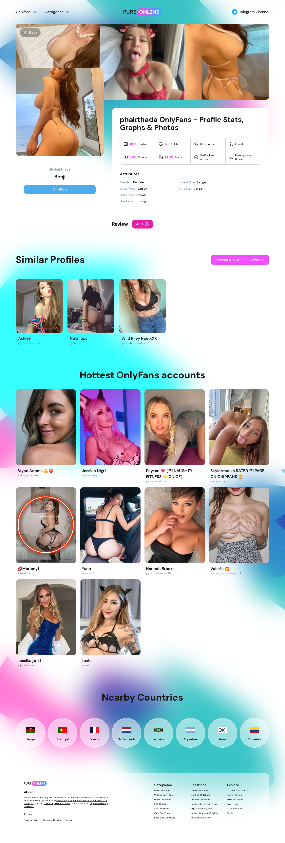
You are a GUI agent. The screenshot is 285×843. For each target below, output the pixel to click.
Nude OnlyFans (162, 799)
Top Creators (234, 795)
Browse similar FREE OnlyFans (240, 259)
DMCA (68, 820)
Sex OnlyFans (161, 808)
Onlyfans (26, 11)
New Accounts (235, 808)
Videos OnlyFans (163, 795)
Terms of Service (52, 820)
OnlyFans (60, 189)
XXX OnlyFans (161, 804)
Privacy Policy (32, 820)
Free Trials (232, 804)
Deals (230, 813)
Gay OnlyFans (162, 813)
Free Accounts (235, 799)
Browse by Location (238, 790)
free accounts (62, 803)
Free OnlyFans (162, 790)
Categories (57, 11)
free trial (48, 803)
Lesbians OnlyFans (164, 817)
